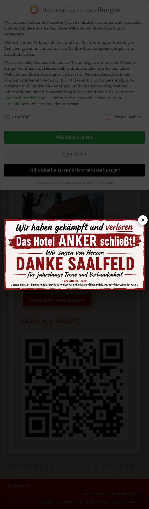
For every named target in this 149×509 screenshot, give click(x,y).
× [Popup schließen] (143, 220)
